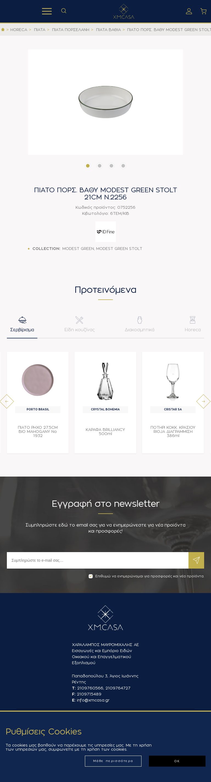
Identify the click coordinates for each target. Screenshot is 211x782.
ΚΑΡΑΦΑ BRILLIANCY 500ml (105, 433)
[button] (88, 166)
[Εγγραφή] (97, 560)
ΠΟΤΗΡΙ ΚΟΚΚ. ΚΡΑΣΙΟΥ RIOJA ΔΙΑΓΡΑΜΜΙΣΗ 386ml (173, 433)
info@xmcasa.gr (93, 700)
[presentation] (7, 402)
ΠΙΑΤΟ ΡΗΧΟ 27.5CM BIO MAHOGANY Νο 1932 (38, 433)
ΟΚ (177, 761)
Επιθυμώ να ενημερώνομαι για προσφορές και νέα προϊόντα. (146, 576)
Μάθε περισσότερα (113, 760)
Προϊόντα (47, 11)
